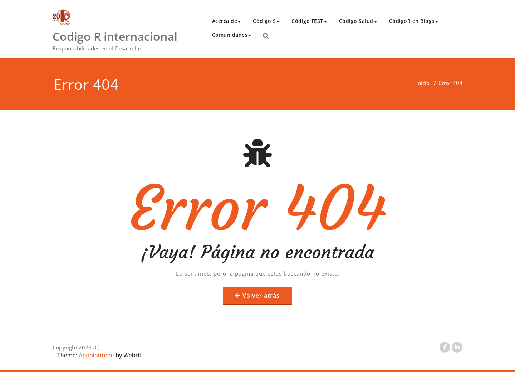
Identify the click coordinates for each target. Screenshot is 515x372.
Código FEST (309, 21)
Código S (266, 21)
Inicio (423, 82)
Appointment (95, 355)
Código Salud (358, 21)
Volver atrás (261, 295)
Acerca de (226, 21)
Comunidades (231, 34)
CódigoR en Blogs (413, 21)
